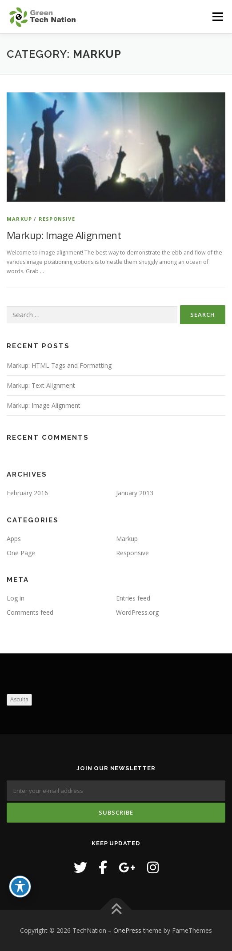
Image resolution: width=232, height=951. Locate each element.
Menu (217, 16)
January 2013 (134, 493)
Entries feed (133, 598)
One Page (21, 553)
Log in (15, 598)
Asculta (19, 699)
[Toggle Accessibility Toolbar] (20, 886)
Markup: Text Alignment (41, 385)
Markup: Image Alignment (64, 235)
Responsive (57, 218)
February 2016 (27, 493)
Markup (19, 218)
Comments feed (30, 612)
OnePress (127, 930)
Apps (14, 538)
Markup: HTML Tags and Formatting (59, 365)
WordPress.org (137, 612)
